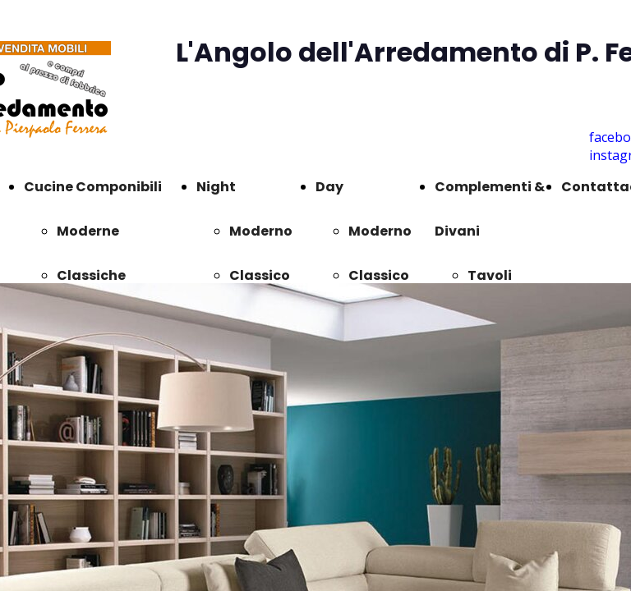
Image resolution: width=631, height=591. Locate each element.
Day (329, 186)
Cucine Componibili (93, 186)
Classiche (91, 275)
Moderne (88, 231)
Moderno (260, 231)
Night (216, 186)
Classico (259, 275)
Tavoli (489, 275)
